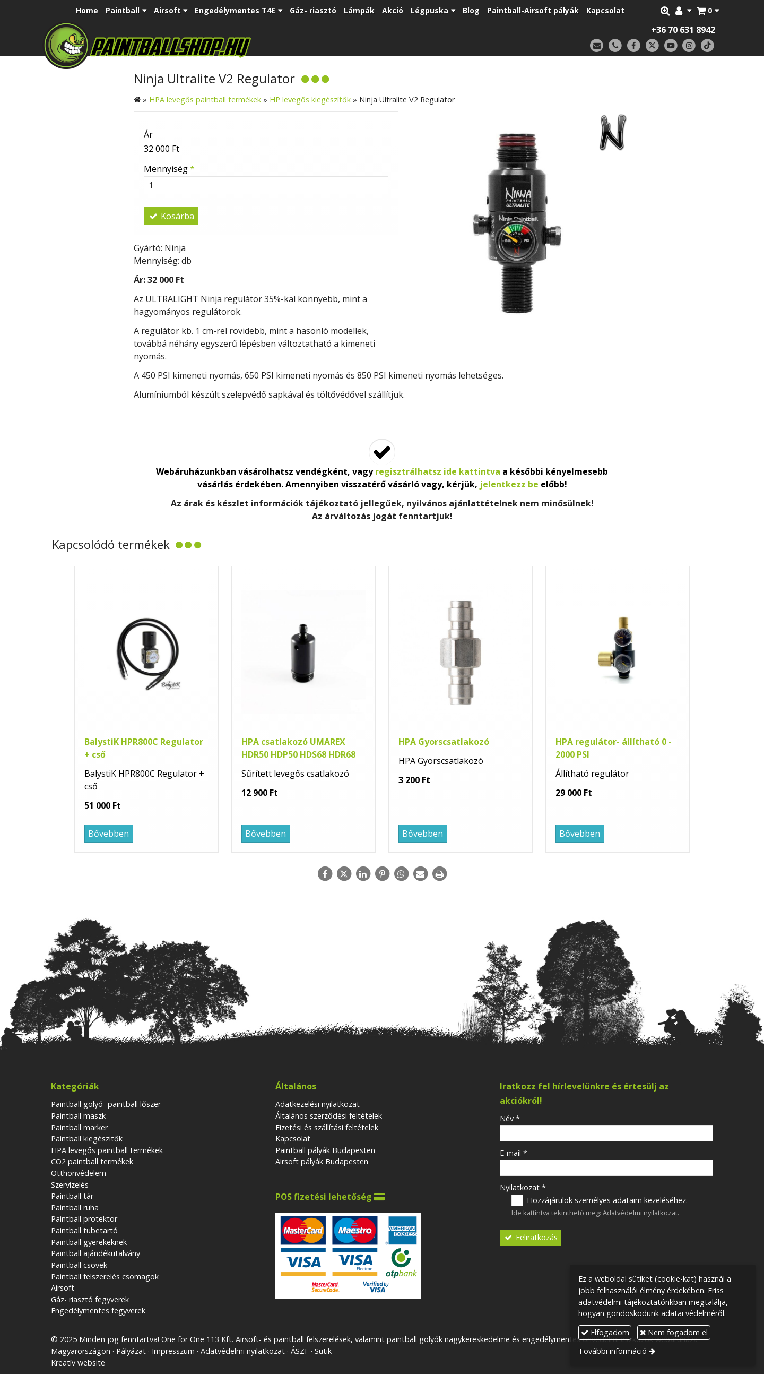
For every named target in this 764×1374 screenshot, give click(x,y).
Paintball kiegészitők (87, 1138)
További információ (612, 1351)
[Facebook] (633, 46)
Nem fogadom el (674, 1332)
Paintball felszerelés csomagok (105, 1277)
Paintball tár (72, 1196)
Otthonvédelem (78, 1173)
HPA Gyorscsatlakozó (443, 742)
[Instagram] (689, 46)
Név (510, 1118)
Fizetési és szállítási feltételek (326, 1127)
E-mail (513, 1153)
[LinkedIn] (362, 873)
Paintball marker (79, 1127)
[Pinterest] (382, 873)
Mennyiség (169, 169)
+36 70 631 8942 (683, 30)
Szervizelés (70, 1185)
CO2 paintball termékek (92, 1161)
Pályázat (131, 1351)
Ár (148, 134)
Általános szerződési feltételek (328, 1116)
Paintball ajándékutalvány (95, 1253)
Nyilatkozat (523, 1187)
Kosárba (170, 216)
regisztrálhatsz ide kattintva (437, 471)
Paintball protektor (84, 1219)
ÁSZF (300, 1351)
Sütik (323, 1351)
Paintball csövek (79, 1265)
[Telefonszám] (615, 46)
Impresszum (173, 1351)
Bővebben (108, 833)
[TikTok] (707, 46)
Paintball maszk (78, 1116)
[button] (708, 10)
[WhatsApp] (401, 873)
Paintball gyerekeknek (89, 1242)
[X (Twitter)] (652, 46)
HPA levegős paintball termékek (107, 1150)
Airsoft (62, 1288)
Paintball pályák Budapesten (325, 1150)
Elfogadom (605, 1332)
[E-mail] (596, 46)
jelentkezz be (509, 484)
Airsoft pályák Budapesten (321, 1161)
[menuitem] (87, 10)
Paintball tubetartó (84, 1230)
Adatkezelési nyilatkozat (317, 1104)
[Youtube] (671, 46)
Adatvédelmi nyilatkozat (640, 1212)
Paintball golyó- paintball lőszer (106, 1104)
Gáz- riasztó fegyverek (90, 1299)
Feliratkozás (530, 1237)
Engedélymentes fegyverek (98, 1311)
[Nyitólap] (221, 45)
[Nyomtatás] (439, 873)
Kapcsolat (292, 1138)
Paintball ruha (75, 1208)
